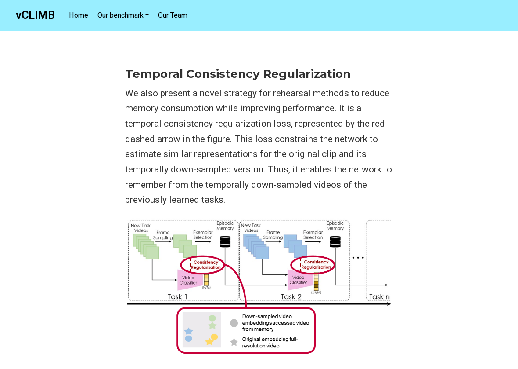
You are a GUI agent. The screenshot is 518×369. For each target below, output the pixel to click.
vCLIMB (35, 15)
